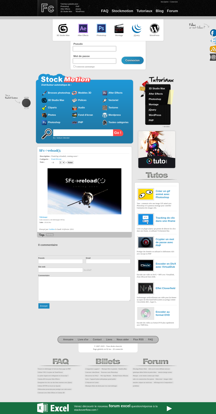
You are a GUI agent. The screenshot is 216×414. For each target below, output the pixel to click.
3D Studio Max (66, 11)
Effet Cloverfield (165, 288)
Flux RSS (138, 339)
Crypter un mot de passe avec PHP (165, 242)
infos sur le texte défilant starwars (159, 369)
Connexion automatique (85, 67)
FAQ (104, 11)
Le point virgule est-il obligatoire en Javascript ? (53, 375)
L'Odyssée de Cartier (92, 382)
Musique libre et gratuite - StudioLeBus (114, 369)
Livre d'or (83, 339)
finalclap (50, 235)
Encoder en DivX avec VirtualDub (166, 265)
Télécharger (43, 217)
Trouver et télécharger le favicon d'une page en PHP (54, 369)
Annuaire (68, 339)
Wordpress (115, 115)
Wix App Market (105, 375)
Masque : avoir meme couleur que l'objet (146, 375)
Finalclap (47, 8)
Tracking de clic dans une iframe (165, 219)
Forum (172, 11)
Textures (113, 107)
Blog (160, 11)
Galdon (52, 229)
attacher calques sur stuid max (142, 382)
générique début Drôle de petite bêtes (145, 372)
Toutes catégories (119, 122)
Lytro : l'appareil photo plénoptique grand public (100, 379)
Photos (52, 115)
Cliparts (52, 107)
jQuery (78, 9)
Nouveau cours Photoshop (109, 372)
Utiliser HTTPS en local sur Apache (49, 386)
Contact (97, 339)
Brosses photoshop (59, 93)
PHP (77, 6)
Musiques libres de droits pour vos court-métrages (101, 386)
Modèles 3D (84, 93)
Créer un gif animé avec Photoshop (163, 194)
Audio (81, 107)
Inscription (164, 2)
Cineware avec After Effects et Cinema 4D (51, 392)
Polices (82, 100)
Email (88, 258)
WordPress (80, 11)
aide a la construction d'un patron (143, 379)
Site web (41, 267)
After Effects (65, 9)
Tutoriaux (145, 11)
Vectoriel (113, 100)
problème (136, 386)
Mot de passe (82, 56)
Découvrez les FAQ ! (92, 375)
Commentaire (44, 275)
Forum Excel (108, 408)
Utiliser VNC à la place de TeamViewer (50, 372)
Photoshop (65, 6)
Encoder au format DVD (163, 313)
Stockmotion (122, 11)
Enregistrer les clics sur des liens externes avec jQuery (55, 382)
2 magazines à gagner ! (92, 369)
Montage (119, 30)
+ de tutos (166, 126)
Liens (109, 339)
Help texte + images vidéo (164, 379)
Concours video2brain (92, 372)
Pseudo (78, 43)
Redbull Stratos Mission (120, 375)
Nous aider (123, 339)
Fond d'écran (85, 115)
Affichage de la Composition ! (163, 382)
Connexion (174, 2)
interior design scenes (165, 372)
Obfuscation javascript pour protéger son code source (54, 389)
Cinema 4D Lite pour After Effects (49, 379)
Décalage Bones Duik (140, 369)
